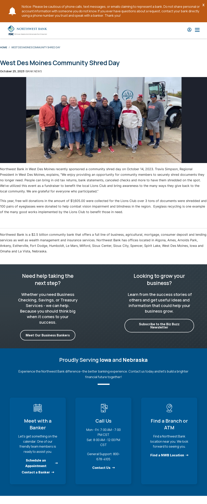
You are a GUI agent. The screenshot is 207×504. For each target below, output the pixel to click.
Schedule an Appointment (35, 463)
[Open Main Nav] (197, 30)
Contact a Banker (36, 472)
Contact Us (101, 468)
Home (3, 47)
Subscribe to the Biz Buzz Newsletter (159, 325)
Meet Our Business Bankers (48, 335)
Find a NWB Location (167, 455)
